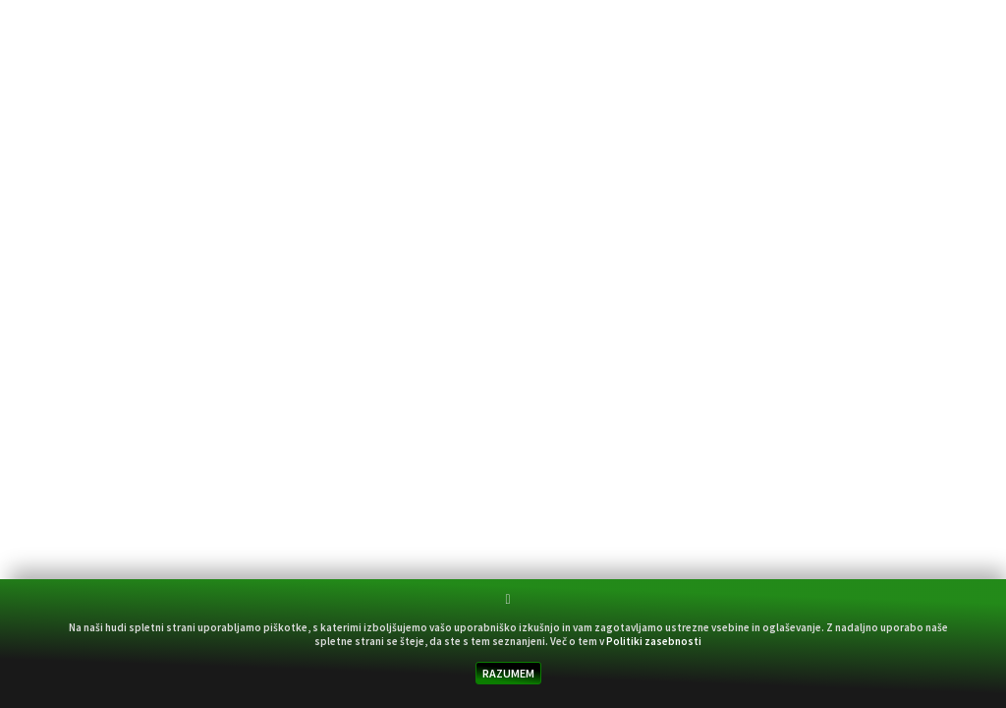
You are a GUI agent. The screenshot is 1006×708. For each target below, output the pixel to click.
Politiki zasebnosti (653, 641)
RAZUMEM (508, 673)
